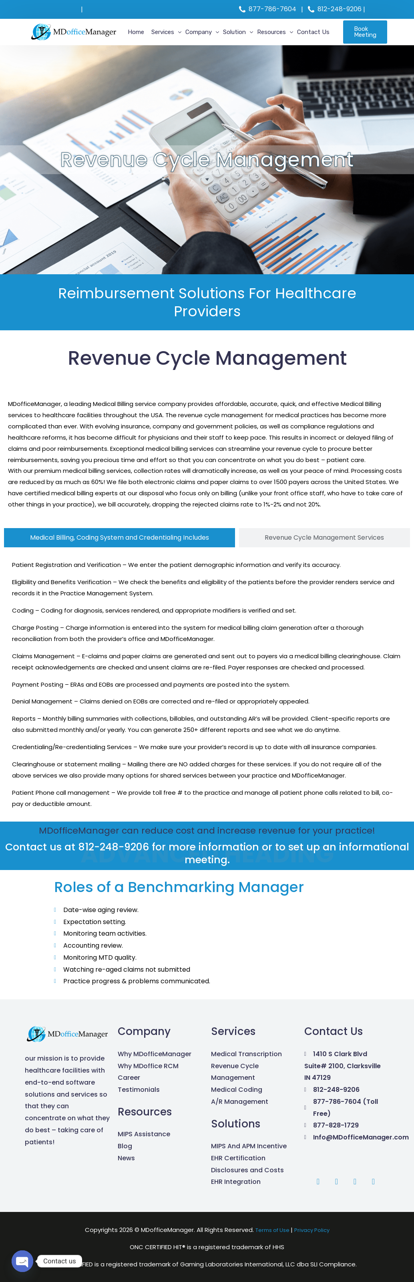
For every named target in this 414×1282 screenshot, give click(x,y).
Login (376, 9)
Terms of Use (270, 1230)
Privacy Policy (314, 1230)
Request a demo (53, 9)
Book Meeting (361, 31)
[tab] (119, 537)
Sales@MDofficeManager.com (132, 9)
